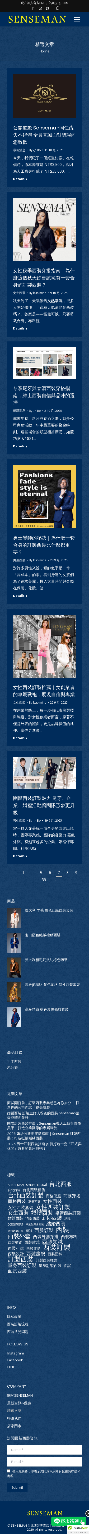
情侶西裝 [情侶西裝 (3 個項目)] (32, 1218)
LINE (11, 1366)
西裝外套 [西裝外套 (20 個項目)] (19, 1236)
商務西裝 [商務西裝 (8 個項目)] (17, 1201)
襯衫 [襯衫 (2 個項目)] (29, 1231)
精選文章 (14, 1410)
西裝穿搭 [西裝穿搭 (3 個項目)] (33, 1248)
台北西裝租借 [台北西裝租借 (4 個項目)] (34, 1190)
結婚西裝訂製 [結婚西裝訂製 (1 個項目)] (15, 1231)
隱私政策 (14, 1316)
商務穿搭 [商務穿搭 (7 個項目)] (71, 1195)
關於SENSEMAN (20, 1395)
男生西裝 (19, 560)
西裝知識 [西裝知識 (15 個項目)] (52, 1241)
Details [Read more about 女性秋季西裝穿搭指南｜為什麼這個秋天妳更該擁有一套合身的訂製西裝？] (18, 328)
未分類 (12, 1067)
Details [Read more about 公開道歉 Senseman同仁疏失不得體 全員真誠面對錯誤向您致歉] (18, 179)
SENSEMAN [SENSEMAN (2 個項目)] (16, 1185)
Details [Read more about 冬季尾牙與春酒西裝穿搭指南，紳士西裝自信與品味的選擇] (18, 446)
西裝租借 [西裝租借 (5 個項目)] (16, 1248)
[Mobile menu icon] (77, 19)
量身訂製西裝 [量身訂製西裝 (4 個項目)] (50, 1265)
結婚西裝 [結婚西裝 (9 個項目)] (55, 1223)
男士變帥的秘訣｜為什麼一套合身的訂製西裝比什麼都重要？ (44, 545)
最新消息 (19, 150)
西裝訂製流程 (17, 1324)
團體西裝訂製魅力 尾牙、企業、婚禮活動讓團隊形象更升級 (44, 805)
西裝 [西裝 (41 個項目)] (62, 1229)
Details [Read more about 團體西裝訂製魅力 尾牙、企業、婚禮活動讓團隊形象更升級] (18, 856)
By (35, 150)
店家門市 (14, 1426)
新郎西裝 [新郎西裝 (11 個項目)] (52, 1217)
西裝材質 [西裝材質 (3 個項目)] (15, 1242)
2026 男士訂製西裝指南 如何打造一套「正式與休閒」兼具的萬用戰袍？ (44, 1146)
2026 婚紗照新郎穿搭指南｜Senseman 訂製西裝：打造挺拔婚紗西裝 (44, 1135)
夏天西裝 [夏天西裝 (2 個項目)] (34, 1201)
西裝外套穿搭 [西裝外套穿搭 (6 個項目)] (46, 1236)
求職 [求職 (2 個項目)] (67, 1218)
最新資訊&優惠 (19, 1403)
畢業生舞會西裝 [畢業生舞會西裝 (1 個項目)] (35, 1224)
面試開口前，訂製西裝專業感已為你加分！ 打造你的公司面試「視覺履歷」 (43, 1105)
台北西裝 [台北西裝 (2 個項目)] (14, 1190)
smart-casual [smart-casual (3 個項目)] (36, 1184)
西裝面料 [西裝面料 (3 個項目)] (55, 1254)
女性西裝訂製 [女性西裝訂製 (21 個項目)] (53, 1207)
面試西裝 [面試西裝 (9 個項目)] (17, 1270)
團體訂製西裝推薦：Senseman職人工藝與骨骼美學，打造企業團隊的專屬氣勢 (44, 1125)
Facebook (15, 1360)
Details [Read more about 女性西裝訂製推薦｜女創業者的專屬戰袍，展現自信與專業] (18, 738)
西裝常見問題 (17, 1331)
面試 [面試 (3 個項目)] (67, 1265)
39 (44, 879)
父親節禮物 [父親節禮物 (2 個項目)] (15, 1224)
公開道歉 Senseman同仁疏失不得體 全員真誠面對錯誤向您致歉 (44, 134)
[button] (78, 1529)
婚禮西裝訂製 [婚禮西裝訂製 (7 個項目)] (68, 1212)
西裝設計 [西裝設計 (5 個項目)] (16, 1253)
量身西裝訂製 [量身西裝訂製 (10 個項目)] (22, 1265)
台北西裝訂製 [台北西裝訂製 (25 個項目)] (25, 1195)
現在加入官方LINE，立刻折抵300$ (44, 3)
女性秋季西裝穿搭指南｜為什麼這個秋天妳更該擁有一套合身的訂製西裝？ (44, 277)
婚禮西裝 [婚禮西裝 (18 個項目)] (42, 1212)
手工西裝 (14, 1061)
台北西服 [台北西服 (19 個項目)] (60, 1184)
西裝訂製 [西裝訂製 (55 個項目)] (56, 1247)
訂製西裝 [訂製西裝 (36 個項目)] (20, 1259)
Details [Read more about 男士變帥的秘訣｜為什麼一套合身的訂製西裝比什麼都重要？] (18, 596)
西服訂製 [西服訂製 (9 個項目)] (43, 1230)
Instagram (15, 1353)
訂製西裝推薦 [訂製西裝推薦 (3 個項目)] (46, 1260)
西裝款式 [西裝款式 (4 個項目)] (32, 1242)
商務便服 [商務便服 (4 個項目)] (53, 1196)
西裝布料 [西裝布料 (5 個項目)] (69, 1236)
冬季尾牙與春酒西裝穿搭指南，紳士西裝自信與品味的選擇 (44, 395)
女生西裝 (19, 293)
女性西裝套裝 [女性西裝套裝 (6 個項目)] (20, 1207)
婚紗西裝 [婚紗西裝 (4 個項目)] (15, 1218)
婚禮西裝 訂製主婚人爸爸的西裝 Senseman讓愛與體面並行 (43, 1115)
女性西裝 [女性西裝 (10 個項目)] (52, 1201)
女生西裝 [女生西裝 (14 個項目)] (18, 1212)
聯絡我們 (14, 1418)
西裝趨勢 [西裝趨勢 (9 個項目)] (35, 1253)
